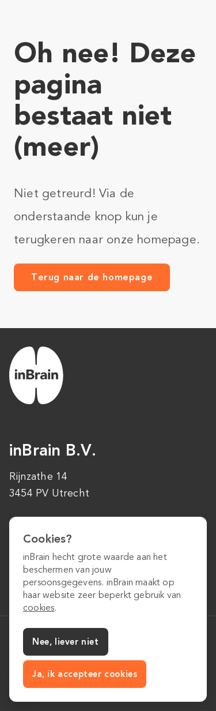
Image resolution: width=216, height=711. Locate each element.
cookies (38, 608)
